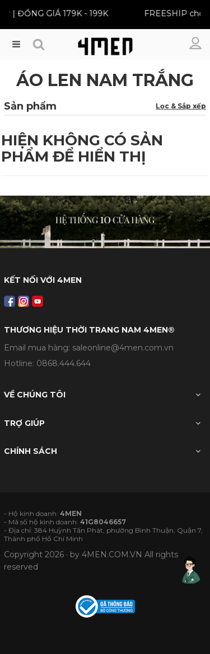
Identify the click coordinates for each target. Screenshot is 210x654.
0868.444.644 (63, 363)
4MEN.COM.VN (112, 554)
